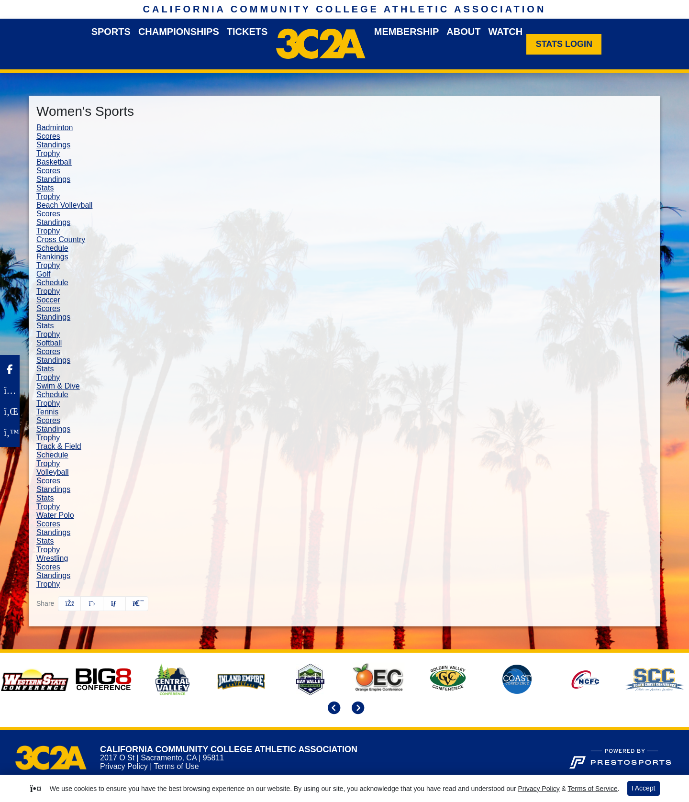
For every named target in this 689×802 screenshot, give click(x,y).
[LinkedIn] (10, 411)
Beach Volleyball (64, 205)
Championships (178, 31)
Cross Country (60, 239)
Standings (53, 145)
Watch (505, 31)
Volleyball (52, 472)
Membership (406, 31)
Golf (43, 274)
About (463, 31)
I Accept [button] (644, 788)
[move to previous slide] (333, 709)
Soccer (48, 300)
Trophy (48, 153)
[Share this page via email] (114, 603)
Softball (49, 343)
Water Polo (55, 515)
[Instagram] (10, 390)
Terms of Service (593, 788)
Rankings (52, 257)
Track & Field (58, 446)
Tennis (47, 412)
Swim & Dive (58, 386)
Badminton (54, 127)
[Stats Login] (563, 44)
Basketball (54, 162)
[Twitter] (10, 432)
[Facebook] (10, 369)
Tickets (247, 31)
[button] (136, 603)
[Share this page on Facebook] (69, 603)
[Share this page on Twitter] (91, 603)
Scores (48, 136)
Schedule (52, 248)
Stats (45, 188)
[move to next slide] (356, 709)
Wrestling (52, 558)
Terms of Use (176, 766)
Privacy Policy (124, 766)
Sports (111, 31)
